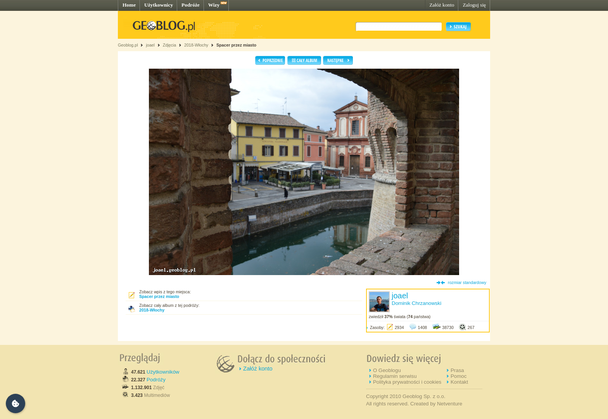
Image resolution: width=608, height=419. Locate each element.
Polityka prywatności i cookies (407, 382)
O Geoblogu (387, 370)
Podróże (190, 5)
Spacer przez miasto (236, 45)
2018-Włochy (196, 45)
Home (129, 5)
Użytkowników (163, 372)
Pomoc (458, 376)
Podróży (156, 380)
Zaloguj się (474, 5)
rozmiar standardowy (467, 282)
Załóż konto (441, 5)
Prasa (457, 370)
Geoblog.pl (128, 45)
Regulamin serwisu (395, 376)
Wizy (213, 5)
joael (150, 45)
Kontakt (459, 382)
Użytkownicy (158, 5)
